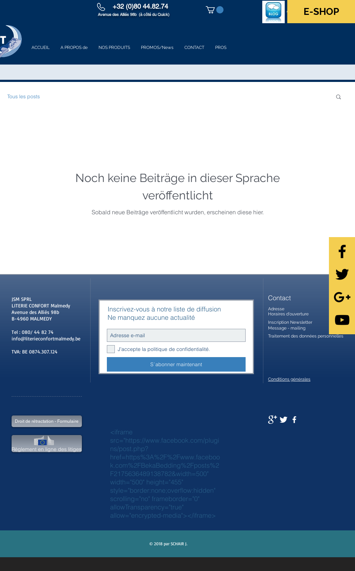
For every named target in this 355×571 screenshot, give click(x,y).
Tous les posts (23, 96)
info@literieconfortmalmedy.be (46, 338)
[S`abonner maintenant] (176, 364)
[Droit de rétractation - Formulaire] (47, 421)
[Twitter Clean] (283, 419)
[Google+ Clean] (272, 419)
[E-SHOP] (321, 11)
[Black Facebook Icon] (342, 251)
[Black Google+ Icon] (342, 297)
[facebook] (294, 419)
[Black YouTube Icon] (342, 320)
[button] (215, 9)
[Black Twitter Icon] (342, 274)
